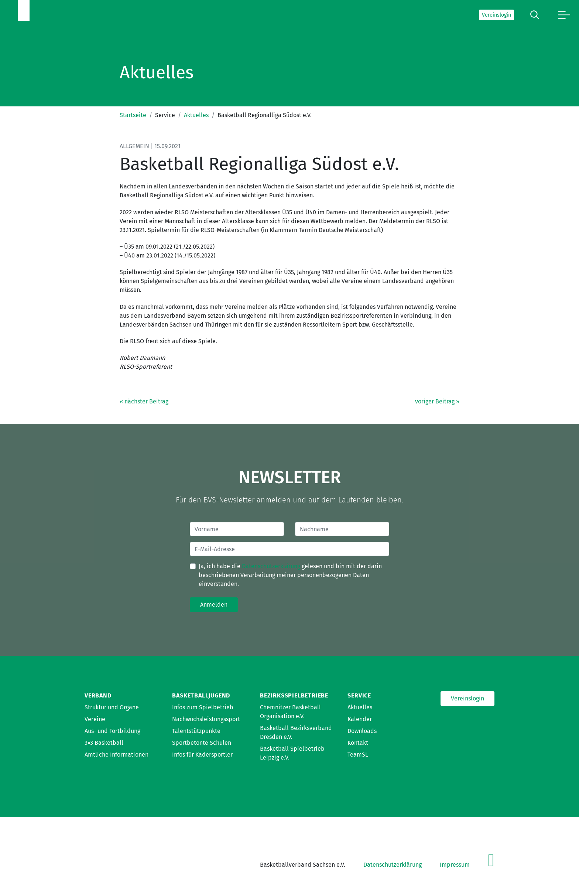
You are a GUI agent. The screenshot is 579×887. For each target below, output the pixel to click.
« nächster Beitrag (144, 401)
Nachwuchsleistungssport (206, 719)
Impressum (455, 864)
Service (359, 695)
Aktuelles (196, 115)
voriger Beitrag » (437, 401)
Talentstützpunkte (196, 730)
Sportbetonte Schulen (201, 742)
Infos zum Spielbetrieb (202, 707)
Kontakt (357, 742)
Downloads (362, 730)
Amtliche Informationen (116, 754)
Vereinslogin (496, 15)
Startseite (133, 115)
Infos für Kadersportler (202, 754)
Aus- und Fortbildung (112, 730)
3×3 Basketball (104, 742)
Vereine (95, 719)
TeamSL (357, 754)
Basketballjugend (201, 695)
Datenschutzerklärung (271, 566)
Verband (98, 695)
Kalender (359, 719)
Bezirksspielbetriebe (294, 695)
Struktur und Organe (112, 707)
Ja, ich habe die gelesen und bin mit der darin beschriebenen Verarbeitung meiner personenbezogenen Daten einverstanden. (290, 575)
